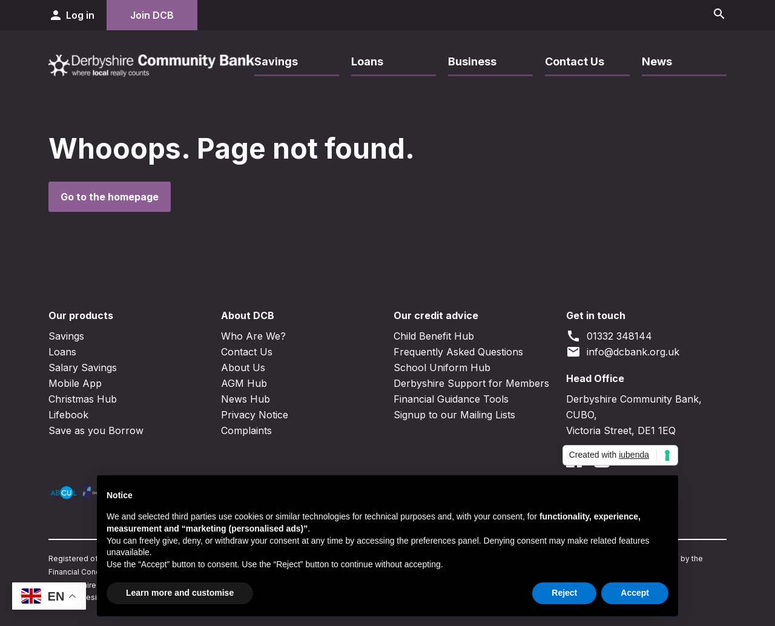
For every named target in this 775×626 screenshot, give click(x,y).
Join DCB (152, 15)
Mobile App (75, 383)
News (657, 61)
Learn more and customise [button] (180, 593)
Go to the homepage (110, 197)
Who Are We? (253, 336)
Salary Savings (82, 367)
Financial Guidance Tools (451, 399)
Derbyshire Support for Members (471, 383)
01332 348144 (609, 336)
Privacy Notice (254, 415)
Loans (367, 61)
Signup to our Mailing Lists (454, 415)
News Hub (245, 399)
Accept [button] (635, 593)
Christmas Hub (82, 399)
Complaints (246, 430)
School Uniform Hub (442, 367)
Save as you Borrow (95, 430)
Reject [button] (564, 593)
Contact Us (574, 61)
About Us (243, 367)
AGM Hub (244, 383)
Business (472, 61)
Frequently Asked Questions (458, 352)
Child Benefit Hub (434, 336)
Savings (276, 61)
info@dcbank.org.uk (622, 351)
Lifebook (68, 415)
